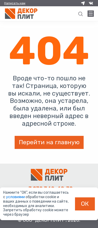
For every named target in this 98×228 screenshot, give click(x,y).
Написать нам (14, 3)
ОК (85, 203)
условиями (16, 197)
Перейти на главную (49, 142)
